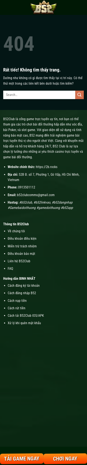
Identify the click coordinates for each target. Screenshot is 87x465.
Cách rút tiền (16, 308)
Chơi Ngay (65, 459)
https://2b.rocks (46, 167)
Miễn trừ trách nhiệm (22, 246)
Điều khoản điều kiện (22, 239)
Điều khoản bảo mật (21, 254)
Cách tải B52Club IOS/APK (26, 316)
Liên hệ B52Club (19, 261)
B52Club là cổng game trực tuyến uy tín (30, 119)
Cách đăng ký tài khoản (24, 286)
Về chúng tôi (16, 231)
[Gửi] (79, 95)
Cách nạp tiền (18, 301)
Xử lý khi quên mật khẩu (24, 323)
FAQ (10, 269)
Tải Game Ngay (22, 459)
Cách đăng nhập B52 (22, 293)
